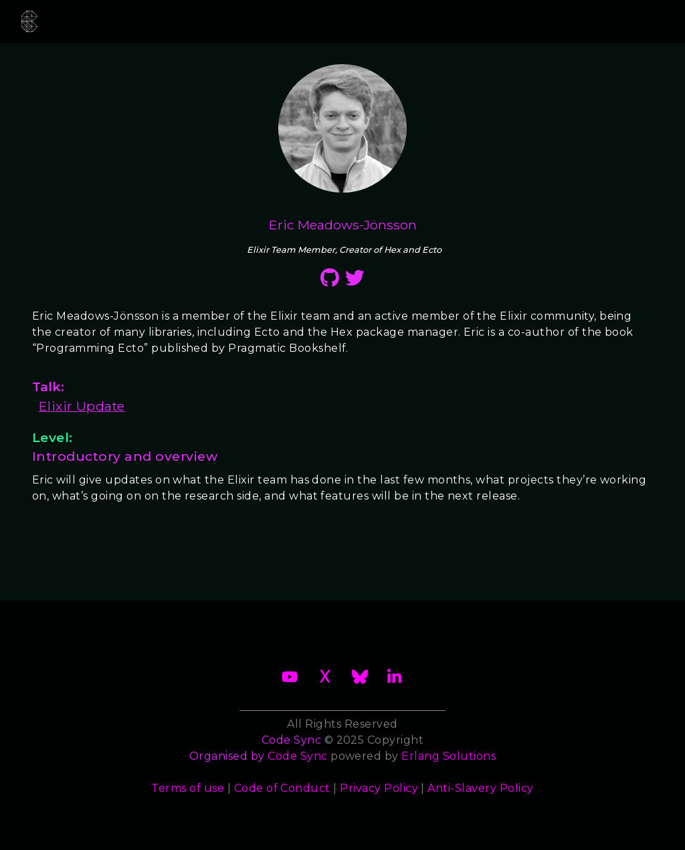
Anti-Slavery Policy (480, 788)
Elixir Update (82, 406)
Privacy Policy (379, 788)
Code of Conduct (282, 788)
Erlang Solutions (448, 756)
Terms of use (187, 788)
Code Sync (297, 756)
